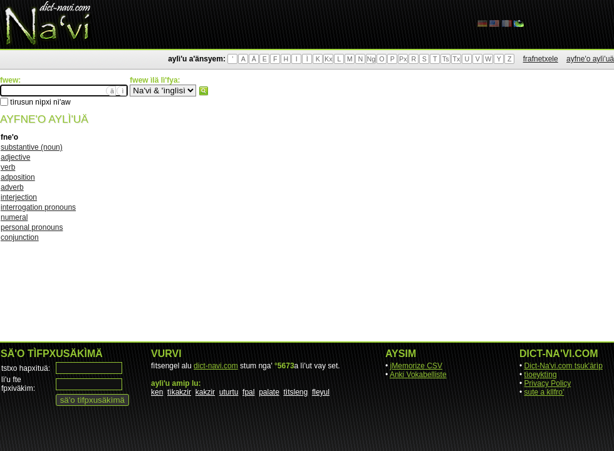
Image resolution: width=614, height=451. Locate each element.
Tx (456, 59)
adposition (18, 177)
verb (8, 167)
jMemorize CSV (416, 365)
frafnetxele (540, 58)
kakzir (205, 392)
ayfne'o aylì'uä (590, 58)
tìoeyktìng (540, 374)
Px (403, 59)
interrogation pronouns (38, 207)
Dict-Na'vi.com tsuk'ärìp (563, 365)
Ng (371, 59)
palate (269, 392)
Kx (328, 59)
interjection (19, 197)
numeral (14, 217)
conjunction (20, 237)
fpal (248, 392)
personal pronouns (32, 227)
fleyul (321, 392)
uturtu (229, 392)
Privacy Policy (547, 383)
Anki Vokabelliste (418, 374)
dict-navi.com (216, 365)
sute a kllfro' (544, 392)
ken (157, 392)
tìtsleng (296, 392)
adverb (12, 187)
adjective (15, 157)
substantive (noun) (32, 147)
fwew (204, 91)
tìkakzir (179, 392)
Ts (445, 59)
